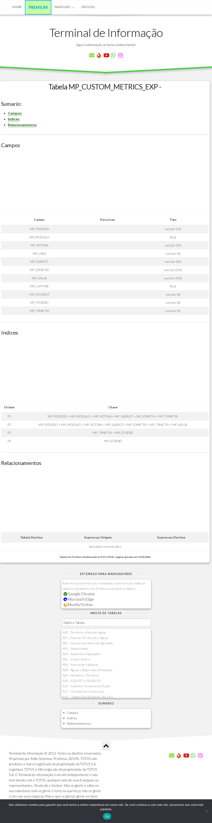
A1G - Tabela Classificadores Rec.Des (87, 697)
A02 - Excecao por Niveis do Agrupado (87, 643)
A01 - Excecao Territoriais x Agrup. (85, 638)
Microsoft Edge (78, 599)
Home (17, 7)
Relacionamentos (22, 125)
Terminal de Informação (106, 32)
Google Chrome (79, 594)
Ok (107, 816)
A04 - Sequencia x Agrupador (81, 654)
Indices (14, 119)
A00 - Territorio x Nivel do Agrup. (84, 632)
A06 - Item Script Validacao (80, 664)
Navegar (62, 7)
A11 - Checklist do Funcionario (83, 691)
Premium (38, 7)
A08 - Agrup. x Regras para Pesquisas (87, 670)
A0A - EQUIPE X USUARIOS (81, 681)
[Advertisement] (105, 183)
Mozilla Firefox (78, 604)
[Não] (206, 811)
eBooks (88, 7)
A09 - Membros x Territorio (80, 675)
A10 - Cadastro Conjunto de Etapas (86, 686)
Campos (15, 113)
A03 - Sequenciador (75, 648)
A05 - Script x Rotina (76, 659)
